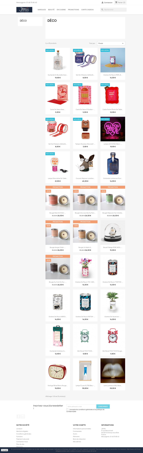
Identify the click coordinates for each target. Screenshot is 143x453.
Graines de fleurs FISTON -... (85, 317)
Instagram (23, 416)
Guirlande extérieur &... (58, 351)
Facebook (19, 416)
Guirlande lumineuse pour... (112, 178)
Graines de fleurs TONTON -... (113, 282)
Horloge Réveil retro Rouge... (58, 385)
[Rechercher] (113, 10)
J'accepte (4, 450)
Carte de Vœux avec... (57, 109)
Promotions (73, 10)
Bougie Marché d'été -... (58, 213)
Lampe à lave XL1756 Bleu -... (85, 385)
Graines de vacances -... (113, 317)
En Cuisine (61, 10)
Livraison (19, 429)
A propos (19, 436)
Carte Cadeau (87, 10)
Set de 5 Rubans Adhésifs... (85, 75)
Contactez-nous (22, 442)
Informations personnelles (82, 429)
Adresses (76, 436)
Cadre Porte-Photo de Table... (113, 109)
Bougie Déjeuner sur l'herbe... (112, 213)
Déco (23, 20)
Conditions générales (23, 434)
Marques (42, 10)
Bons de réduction (79, 439)
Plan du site (20, 444)
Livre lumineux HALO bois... (113, 385)
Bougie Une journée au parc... (85, 213)
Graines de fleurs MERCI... (58, 317)
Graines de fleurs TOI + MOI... (85, 282)
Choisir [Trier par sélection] (111, 43)
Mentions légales (22, 431)
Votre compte (79, 425)
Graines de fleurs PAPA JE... (112, 75)
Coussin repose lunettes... (85, 178)
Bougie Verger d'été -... (58, 247)
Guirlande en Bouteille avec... (58, 75)
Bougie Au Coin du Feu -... (57, 282)
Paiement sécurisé (22, 439)
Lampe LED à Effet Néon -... (113, 144)
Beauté (51, 10)
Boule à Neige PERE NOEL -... (112, 247)
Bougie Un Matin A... (85, 247)
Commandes (77, 431)
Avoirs (75, 434)
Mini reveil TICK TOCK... (85, 351)
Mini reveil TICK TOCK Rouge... (112, 351)
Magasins (19, 447)
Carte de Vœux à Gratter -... (85, 109)
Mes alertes (77, 442)
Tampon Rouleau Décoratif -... (85, 144)
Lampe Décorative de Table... (58, 178)
